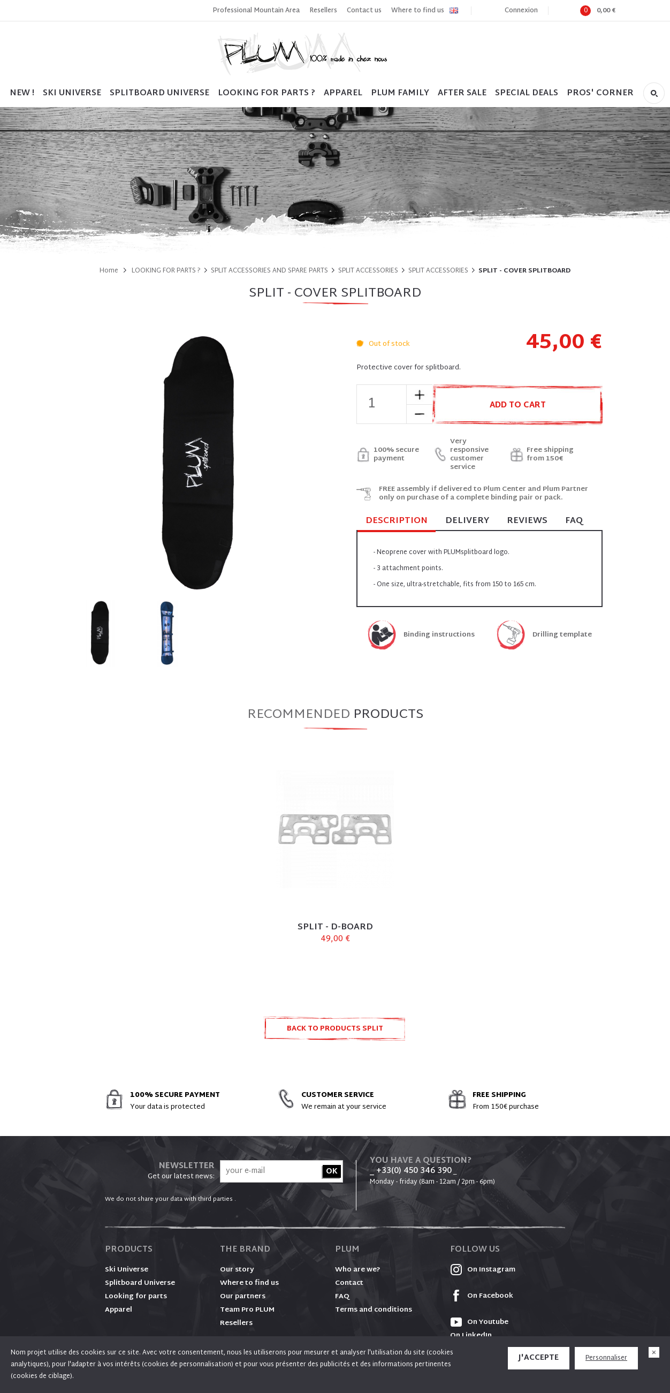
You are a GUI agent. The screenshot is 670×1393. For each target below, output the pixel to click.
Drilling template (562, 635)
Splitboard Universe (140, 1283)
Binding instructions (439, 635)
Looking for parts (136, 1296)
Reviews (527, 521)
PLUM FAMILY (400, 93)
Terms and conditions (373, 1310)
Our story (237, 1269)
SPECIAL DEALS (526, 93)
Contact (349, 1283)
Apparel (343, 93)
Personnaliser (606, 1358)
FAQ (574, 521)
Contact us (364, 11)
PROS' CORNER (600, 93)
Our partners (242, 1296)
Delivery (467, 521)
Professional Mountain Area (256, 11)
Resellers (323, 11)
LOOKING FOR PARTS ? (266, 93)
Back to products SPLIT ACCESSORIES (335, 1032)
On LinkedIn (471, 1335)
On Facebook (481, 1296)
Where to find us (417, 11)
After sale (462, 93)
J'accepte (539, 1358)
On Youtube (479, 1322)
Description (396, 521)
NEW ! (22, 93)
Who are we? (357, 1269)
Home (109, 271)
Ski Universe (126, 1269)
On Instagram (482, 1269)
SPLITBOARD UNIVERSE (159, 93)
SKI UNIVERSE (72, 93)
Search (654, 93)
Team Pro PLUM (247, 1310)
